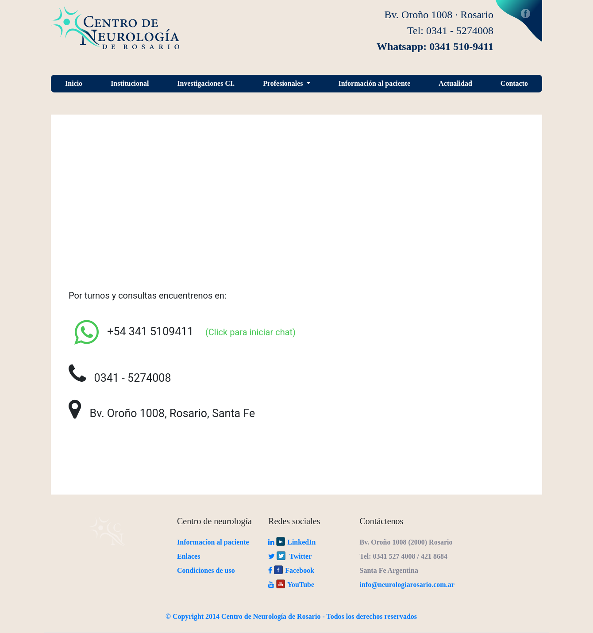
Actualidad (455, 83)
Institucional (130, 83)
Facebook (519, 21)
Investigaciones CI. (206, 83)
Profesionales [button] (283, 83)
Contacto (514, 83)
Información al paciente (375, 83)
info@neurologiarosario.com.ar (407, 584)
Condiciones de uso (206, 570)
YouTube (291, 584)
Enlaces (188, 556)
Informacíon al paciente (213, 542)
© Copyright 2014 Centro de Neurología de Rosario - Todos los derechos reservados (291, 616)
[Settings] (86, 332)
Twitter (290, 556)
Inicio (73, 83)
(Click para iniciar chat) (246, 332)
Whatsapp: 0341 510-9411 (435, 46)
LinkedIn (292, 542)
